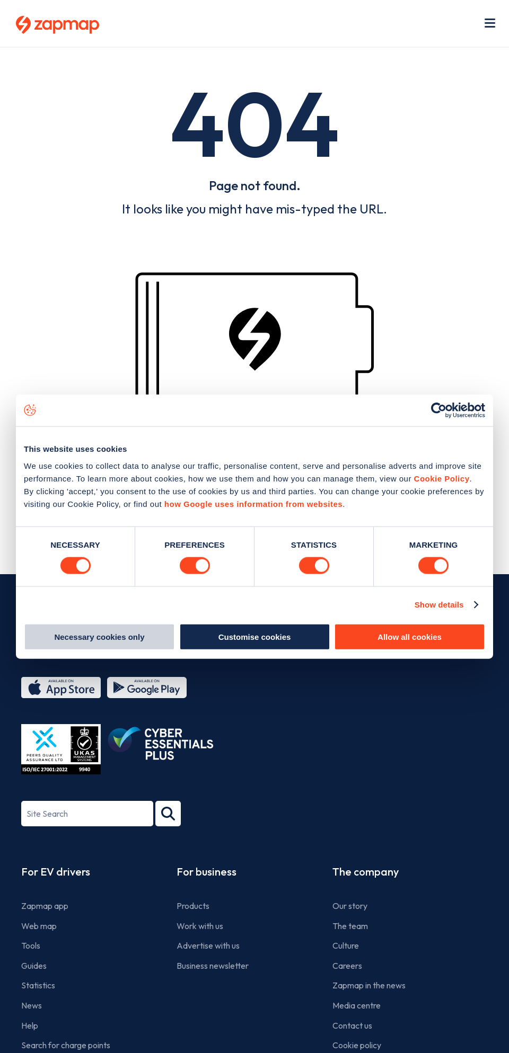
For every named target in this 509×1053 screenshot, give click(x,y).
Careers (347, 965)
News (31, 1005)
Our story (349, 905)
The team (350, 926)
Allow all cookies (410, 636)
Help (29, 1025)
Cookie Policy (442, 478)
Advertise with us (208, 945)
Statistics (38, 985)
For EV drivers (55, 871)
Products (193, 905)
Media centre (356, 1005)
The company (365, 871)
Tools (30, 945)
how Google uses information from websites (253, 503)
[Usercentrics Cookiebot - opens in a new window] (438, 410)
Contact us (352, 1025)
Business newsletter (213, 965)
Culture (345, 945)
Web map (39, 926)
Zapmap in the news (369, 985)
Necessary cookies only (99, 636)
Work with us (200, 926)
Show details (439, 604)
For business (206, 871)
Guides (34, 965)
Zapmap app (44, 905)
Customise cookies (254, 636)
